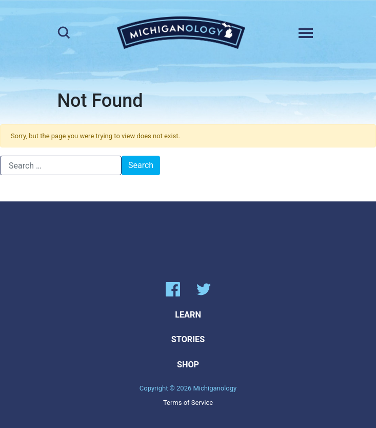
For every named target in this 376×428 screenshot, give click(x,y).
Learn (188, 315)
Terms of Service (188, 402)
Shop (188, 364)
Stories (188, 339)
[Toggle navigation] (305, 33)
